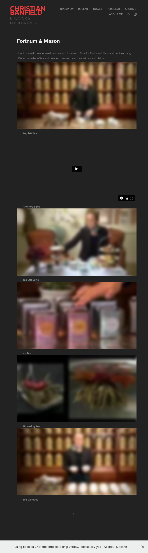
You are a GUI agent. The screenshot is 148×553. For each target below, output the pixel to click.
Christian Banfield (28, 10)
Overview (67, 9)
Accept (109, 546)
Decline (121, 546)
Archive (130, 9)
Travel (97, 9)
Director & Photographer (24, 21)
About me (116, 14)
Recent (83, 9)
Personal (114, 9)
